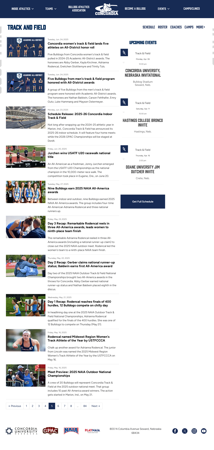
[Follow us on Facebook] (175, 435)
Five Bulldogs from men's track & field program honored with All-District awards (80, 80)
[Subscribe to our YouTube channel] (203, 435)
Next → (96, 410)
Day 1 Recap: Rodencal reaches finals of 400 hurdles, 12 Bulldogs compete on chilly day (79, 307)
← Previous (14, 410)
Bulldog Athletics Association (78, 8)
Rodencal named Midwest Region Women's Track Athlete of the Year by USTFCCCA (78, 343)
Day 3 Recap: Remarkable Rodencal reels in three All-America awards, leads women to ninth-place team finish (78, 231)
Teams (49, 8)
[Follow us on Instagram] (194, 435)
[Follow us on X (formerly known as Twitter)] (184, 435)
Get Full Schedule (140, 201)
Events (162, 8)
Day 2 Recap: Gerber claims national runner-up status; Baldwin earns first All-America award (80, 268)
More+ (200, 27)
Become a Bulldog (135, 8)
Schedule (149, 27)
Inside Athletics (21, 8)
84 (85, 410)
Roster (162, 27)
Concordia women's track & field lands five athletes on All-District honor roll (77, 45)
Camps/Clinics (192, 8)
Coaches (176, 27)
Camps (189, 27)
